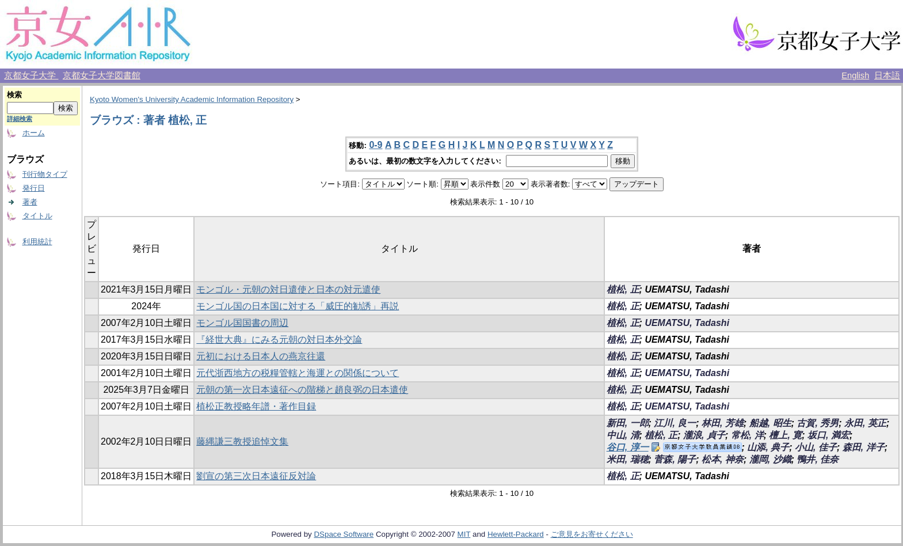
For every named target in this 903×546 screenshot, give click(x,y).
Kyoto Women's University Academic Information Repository (192, 99)
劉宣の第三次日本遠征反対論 (256, 476)
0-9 (375, 145)
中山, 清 (623, 435)
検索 (14, 94)
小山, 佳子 (816, 447)
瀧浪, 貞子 (704, 435)
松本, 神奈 (723, 459)
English (855, 75)
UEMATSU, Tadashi (687, 323)
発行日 (33, 188)
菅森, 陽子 (675, 459)
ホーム (33, 132)
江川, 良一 (675, 423)
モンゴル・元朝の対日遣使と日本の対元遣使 (288, 289)
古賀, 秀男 (818, 423)
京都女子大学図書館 (101, 75)
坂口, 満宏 (828, 435)
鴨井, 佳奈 (818, 459)
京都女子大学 (31, 75)
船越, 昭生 (770, 423)
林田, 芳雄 (723, 423)
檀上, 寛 (785, 435)
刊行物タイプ (44, 174)
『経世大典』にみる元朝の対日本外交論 (279, 339)
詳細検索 (19, 118)
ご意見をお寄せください (592, 534)
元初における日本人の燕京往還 (260, 356)
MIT (464, 534)
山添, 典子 (768, 447)
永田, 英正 (865, 423)
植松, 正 (623, 289)
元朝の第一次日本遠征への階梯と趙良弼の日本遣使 (302, 390)
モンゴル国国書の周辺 (242, 323)
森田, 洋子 (864, 447)
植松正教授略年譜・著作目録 (256, 406)
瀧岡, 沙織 (770, 459)
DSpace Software (344, 534)
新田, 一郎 (628, 423)
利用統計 (37, 241)
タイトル (37, 215)
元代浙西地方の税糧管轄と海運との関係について (297, 373)
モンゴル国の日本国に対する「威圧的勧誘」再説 (297, 306)
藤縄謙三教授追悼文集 (242, 441)
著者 (29, 202)
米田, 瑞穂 (628, 459)
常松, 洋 (747, 435)
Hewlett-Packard (515, 534)
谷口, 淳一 (628, 447)
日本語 (887, 75)
